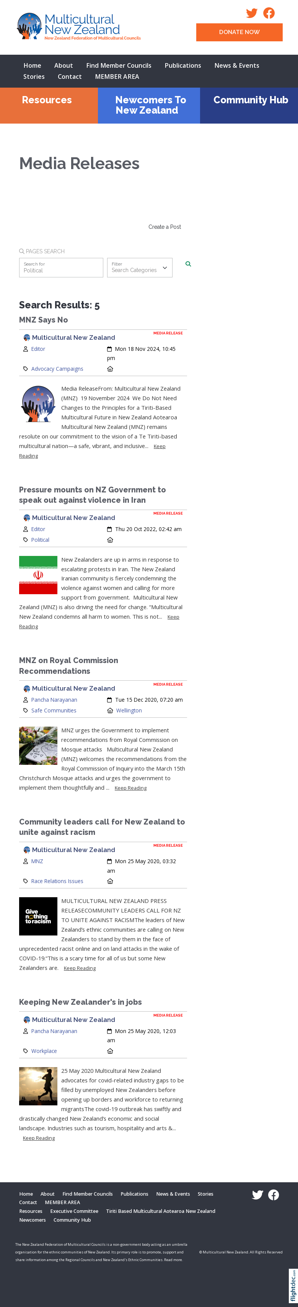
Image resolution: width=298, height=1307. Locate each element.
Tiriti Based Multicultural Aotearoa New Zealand (160, 1211)
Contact (70, 76)
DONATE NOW (239, 32)
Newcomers (32, 1220)
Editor (38, 348)
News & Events (236, 65)
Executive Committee (74, 1211)
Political (40, 539)
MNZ (37, 861)
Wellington (129, 710)
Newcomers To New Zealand (150, 105)
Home (32, 65)
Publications (182, 65)
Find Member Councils (118, 65)
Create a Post (164, 227)
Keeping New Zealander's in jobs (80, 1002)
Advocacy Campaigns (57, 368)
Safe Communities (54, 710)
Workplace (44, 1050)
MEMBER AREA (117, 76)
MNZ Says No (43, 320)
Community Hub (250, 100)
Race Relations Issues (57, 881)
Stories (34, 76)
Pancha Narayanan (54, 699)
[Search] (188, 264)
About (63, 65)
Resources (47, 100)
